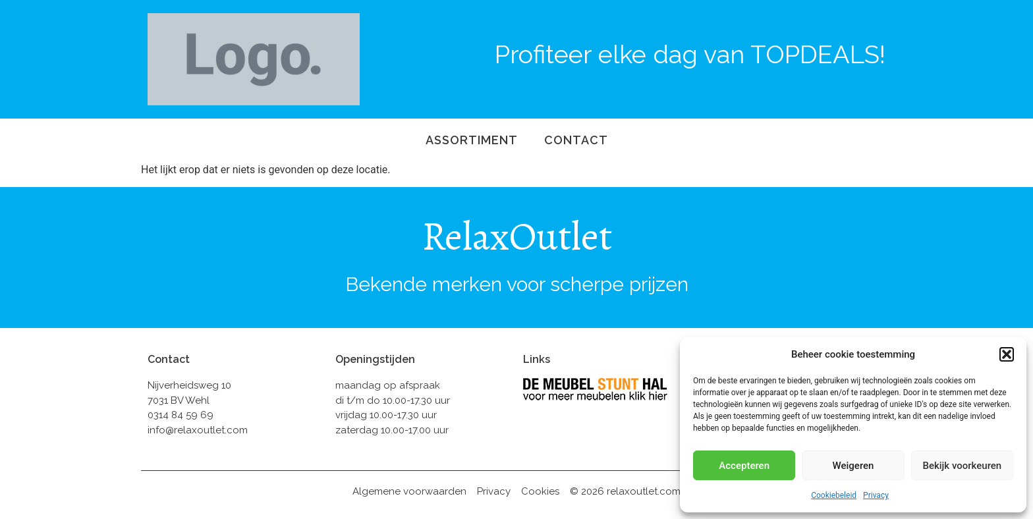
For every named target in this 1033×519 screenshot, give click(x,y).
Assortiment (472, 140)
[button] (1006, 354)
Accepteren (744, 466)
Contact (576, 140)
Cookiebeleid (833, 495)
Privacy (876, 495)
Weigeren (853, 466)
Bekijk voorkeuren (961, 466)
